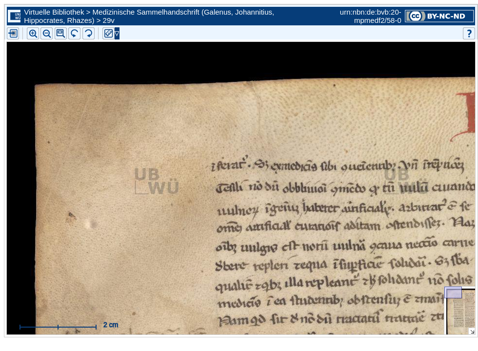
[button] (61, 33)
